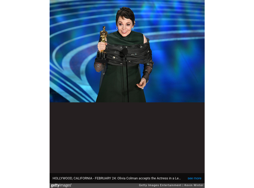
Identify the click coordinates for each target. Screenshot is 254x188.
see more (195, 178)
